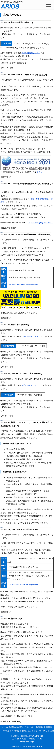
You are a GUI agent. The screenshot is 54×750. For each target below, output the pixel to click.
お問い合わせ (28, 731)
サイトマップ (40, 731)
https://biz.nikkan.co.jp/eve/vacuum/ (23, 284)
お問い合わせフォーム (31, 53)
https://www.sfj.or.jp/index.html (40, 222)
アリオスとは (30, 727)
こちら (39, 172)
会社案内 (12, 727)
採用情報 (18, 731)
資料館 (49, 727)
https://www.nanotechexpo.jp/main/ (23, 584)
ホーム (5, 727)
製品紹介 (20, 727)
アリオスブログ (7, 731)
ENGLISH (50, 731)
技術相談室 (41, 727)
